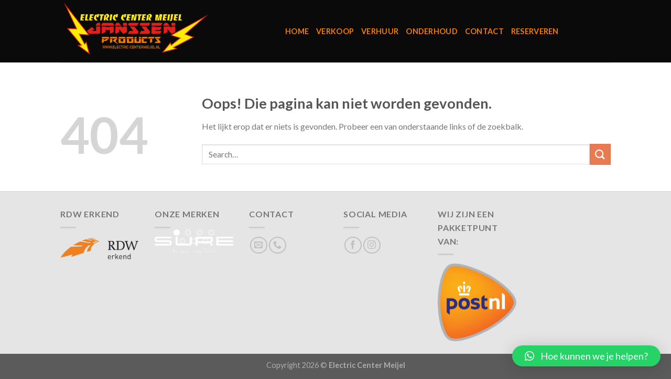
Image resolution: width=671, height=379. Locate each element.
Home (297, 31)
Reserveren (535, 31)
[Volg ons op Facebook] (353, 245)
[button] (586, 355)
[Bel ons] (277, 245)
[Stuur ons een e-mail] (258, 245)
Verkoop (335, 31)
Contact (484, 31)
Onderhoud (432, 31)
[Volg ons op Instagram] (372, 245)
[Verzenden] (600, 154)
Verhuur (379, 31)
